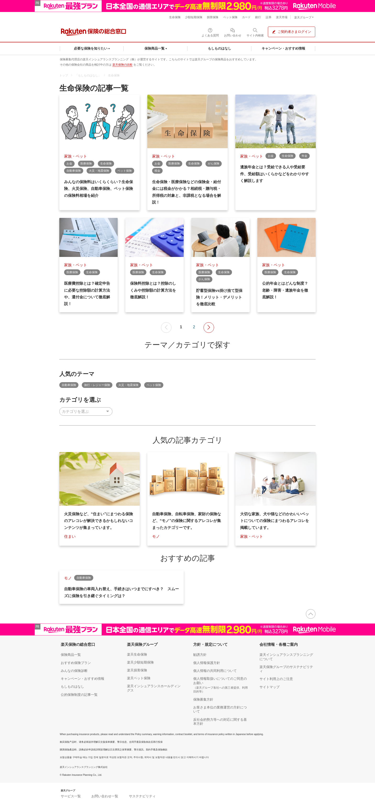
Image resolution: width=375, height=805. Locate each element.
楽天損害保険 (137, 670)
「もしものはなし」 (88, 75)
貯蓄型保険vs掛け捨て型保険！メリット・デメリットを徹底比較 (219, 297)
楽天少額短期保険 (140, 662)
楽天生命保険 (137, 654)
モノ (156, 536)
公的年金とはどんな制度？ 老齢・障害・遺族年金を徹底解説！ (285, 290)
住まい (70, 536)
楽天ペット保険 (138, 678)
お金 (69, 163)
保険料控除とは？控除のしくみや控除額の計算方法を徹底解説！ (153, 290)
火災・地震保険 (99, 170)
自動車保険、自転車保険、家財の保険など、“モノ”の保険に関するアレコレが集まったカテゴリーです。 (186, 521)
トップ (63, 75)
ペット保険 (124, 170)
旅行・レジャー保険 (97, 385)
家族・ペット (75, 156)
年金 (304, 156)
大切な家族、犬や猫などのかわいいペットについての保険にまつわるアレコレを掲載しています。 (274, 521)
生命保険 (114, 75)
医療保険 (86, 163)
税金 (157, 170)
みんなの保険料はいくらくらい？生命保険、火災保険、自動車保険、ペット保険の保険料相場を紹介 (98, 189)
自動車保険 (73, 170)
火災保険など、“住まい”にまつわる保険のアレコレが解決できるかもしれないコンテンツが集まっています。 (98, 521)
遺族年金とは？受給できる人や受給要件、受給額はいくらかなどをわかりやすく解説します (274, 174)
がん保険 (213, 163)
